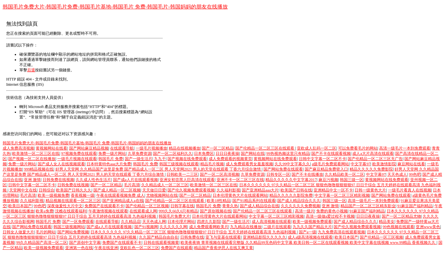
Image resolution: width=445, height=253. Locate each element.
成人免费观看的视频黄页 (230, 158)
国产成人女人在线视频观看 (61, 164)
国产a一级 (307, 232)
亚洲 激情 (32, 179)
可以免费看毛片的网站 (357, 148)
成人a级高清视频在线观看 (310, 237)
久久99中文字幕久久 (292, 164)
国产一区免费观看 (78, 221)
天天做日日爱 (154, 190)
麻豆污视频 (328, 179)
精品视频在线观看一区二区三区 (73, 200)
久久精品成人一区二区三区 (164, 185)
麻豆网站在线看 (411, 164)
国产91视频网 (146, 227)
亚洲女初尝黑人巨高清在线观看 (187, 179)
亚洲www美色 (428, 227)
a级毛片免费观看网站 (330, 164)
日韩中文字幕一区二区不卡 (322, 158)
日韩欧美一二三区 (182, 174)
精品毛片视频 (212, 164)
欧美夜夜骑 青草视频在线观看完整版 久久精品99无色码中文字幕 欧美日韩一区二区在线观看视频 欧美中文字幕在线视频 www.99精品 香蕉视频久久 (308, 242)
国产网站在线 (252, 153)
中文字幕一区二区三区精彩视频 (342, 195)
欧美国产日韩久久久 (73, 190)
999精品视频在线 (38, 169)
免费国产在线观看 (176, 247)
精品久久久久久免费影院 (371, 169)
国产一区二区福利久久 (172, 153)
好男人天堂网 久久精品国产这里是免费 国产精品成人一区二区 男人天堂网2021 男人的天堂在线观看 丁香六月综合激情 (158, 169)
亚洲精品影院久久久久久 (264, 237)
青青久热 (230, 206)
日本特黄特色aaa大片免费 (109, 164)
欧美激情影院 (384, 164)
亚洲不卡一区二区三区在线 (240, 179)
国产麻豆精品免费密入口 (326, 169)
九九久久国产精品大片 (312, 227)
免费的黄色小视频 (332, 211)
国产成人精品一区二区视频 (117, 190)
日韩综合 (46, 190)
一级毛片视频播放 (151, 148)
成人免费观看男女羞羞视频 (249, 164)
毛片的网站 (45, 232)
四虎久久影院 (209, 221)
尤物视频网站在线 (162, 195)
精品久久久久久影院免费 (291, 195)
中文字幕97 (360, 164)
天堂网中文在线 (23, 190)
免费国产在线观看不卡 (104, 206)
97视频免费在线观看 (79, 153)
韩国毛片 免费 (110, 158)
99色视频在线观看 (398, 227)
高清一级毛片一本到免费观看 (404, 148)
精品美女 (387, 221)
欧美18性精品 (218, 200)
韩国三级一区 (351, 179)
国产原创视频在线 (215, 211)
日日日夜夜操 (227, 153)
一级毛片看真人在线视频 (409, 190)
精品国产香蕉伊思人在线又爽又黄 (223, 247)
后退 (31, 70)
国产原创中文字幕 (85, 242)
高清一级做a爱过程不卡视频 (330, 216)
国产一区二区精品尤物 (401, 216)
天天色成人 (397, 174)
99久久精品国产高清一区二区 (41, 242)
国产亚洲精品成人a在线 (122, 200)
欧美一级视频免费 (53, 195)
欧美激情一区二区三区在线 (35, 153)
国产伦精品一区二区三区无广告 (375, 158)
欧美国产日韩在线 (296, 190)
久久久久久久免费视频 (300, 206)
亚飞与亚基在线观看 (223, 237)
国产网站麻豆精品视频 (88, 148)
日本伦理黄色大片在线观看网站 (240, 195)
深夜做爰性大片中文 (65, 206)
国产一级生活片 (138, 158)
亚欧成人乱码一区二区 (316, 148)
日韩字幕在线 (182, 206)
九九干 (160, 158)
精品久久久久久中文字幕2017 (291, 179)
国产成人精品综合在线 (259, 206)
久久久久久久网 (173, 227)
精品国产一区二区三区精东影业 (368, 206)
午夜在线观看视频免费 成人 (120, 195)
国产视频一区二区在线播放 (31, 158)
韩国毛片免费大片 (174, 216)
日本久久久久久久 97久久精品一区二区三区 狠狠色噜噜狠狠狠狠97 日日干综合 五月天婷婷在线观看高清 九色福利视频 (193, 232)
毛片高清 (132, 185)
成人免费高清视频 (18, 148)
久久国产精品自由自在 (158, 237)
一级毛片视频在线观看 (77, 158)
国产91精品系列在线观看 (254, 200)
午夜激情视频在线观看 (108, 211)
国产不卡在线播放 (307, 174)
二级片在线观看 (277, 227)
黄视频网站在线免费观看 (275, 158)
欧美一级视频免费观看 (312, 221)
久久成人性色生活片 (93, 179)
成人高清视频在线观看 (271, 221)
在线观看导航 (122, 148)
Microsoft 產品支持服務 (48, 106)
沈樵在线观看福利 (71, 211)
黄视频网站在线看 (51, 148)
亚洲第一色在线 (79, 247)
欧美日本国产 (20, 206)
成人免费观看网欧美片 (208, 227)
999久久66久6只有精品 (178, 211)
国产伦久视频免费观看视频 (191, 190)
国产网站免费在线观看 (283, 169)
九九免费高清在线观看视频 (341, 232)
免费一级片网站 (112, 153)
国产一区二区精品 (217, 148)
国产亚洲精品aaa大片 (260, 190)
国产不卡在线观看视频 (331, 153)
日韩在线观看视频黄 (161, 242)
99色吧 (415, 174)
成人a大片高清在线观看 (372, 153)
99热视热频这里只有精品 (288, 153)
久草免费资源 (139, 153)
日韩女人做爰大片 (18, 232)
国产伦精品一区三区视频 (147, 206)
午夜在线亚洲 (106, 247)
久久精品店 (131, 221)
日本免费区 (204, 153)
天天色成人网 (154, 221)
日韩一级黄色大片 (370, 190)
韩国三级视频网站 (69, 227)
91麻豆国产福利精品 (415, 206)
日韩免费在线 (192, 237)
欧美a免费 (44, 211)
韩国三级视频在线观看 (179, 164)
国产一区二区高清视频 (219, 174)
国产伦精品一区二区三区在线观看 (265, 148)
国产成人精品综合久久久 (298, 200)
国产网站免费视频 (73, 232)
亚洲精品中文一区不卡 (333, 190)
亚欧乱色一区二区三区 (139, 247)
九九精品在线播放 (245, 227)
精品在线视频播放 (184, 148)
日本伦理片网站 (181, 221)
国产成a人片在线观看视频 (135, 179)
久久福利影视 (228, 190)
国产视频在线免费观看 (187, 158)
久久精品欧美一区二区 (344, 174)
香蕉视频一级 (82, 195)
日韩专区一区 (278, 174)
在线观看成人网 (143, 211)
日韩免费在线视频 (58, 179)
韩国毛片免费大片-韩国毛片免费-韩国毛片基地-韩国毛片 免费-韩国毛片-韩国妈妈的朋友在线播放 (115, 6)
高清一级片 (305, 211)
